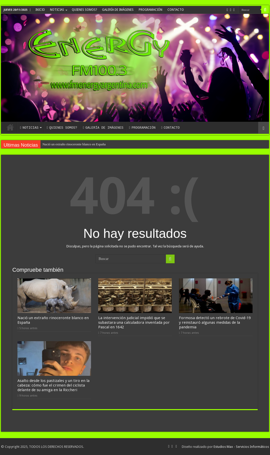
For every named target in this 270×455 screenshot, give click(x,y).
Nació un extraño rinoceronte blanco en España (74, 144)
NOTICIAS (57, 10)
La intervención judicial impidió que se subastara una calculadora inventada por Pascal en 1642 (134, 322)
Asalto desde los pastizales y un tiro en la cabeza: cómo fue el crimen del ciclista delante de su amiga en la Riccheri (53, 385)
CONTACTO (175, 10)
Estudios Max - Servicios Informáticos (241, 447)
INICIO (40, 10)
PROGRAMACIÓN (150, 10)
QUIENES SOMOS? (84, 10)
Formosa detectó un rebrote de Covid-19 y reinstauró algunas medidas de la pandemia (215, 322)
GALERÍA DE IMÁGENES (118, 10)
